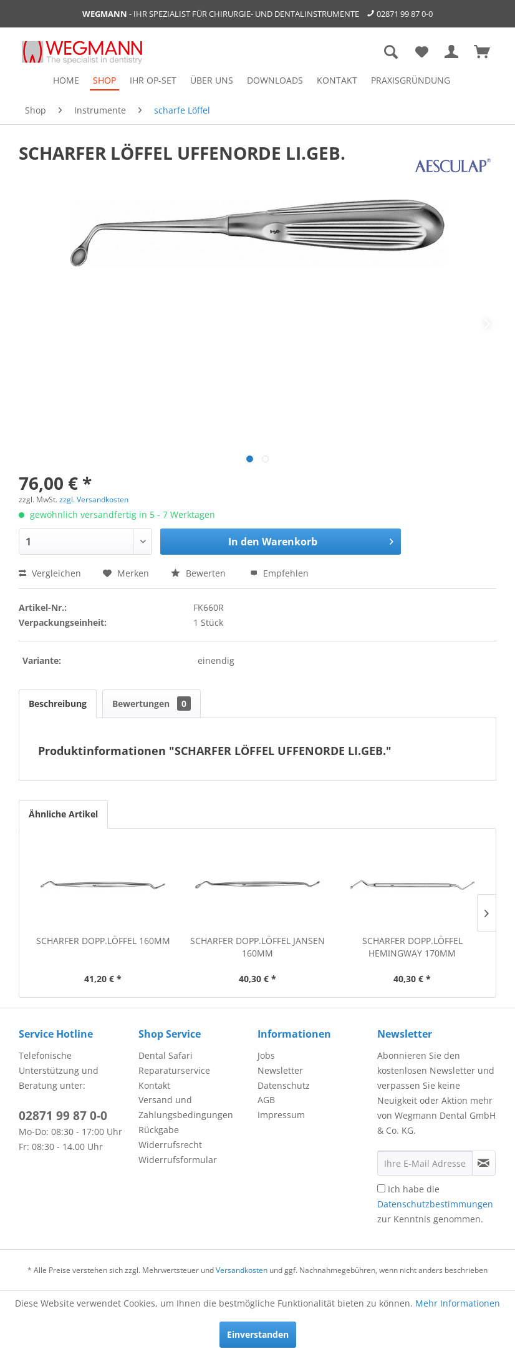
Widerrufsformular (177, 1160)
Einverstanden (258, 1334)
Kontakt (154, 1085)
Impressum (281, 1115)
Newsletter (280, 1070)
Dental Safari (165, 1055)
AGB (266, 1100)
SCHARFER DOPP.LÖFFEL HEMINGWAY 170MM (412, 947)
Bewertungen (151, 703)
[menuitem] (66, 80)
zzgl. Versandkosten (93, 499)
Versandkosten (241, 1270)
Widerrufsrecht (170, 1145)
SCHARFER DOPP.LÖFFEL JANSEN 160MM (257, 947)
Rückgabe (158, 1130)
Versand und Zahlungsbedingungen (185, 1107)
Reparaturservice (174, 1070)
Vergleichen (50, 573)
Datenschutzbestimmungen (435, 1204)
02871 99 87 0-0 (405, 13)
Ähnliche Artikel (63, 814)
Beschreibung (58, 703)
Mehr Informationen (457, 1303)
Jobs (266, 1055)
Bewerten (199, 573)
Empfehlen (279, 573)
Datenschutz (284, 1085)
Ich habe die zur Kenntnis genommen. (435, 1204)
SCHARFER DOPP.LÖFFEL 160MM (103, 941)
